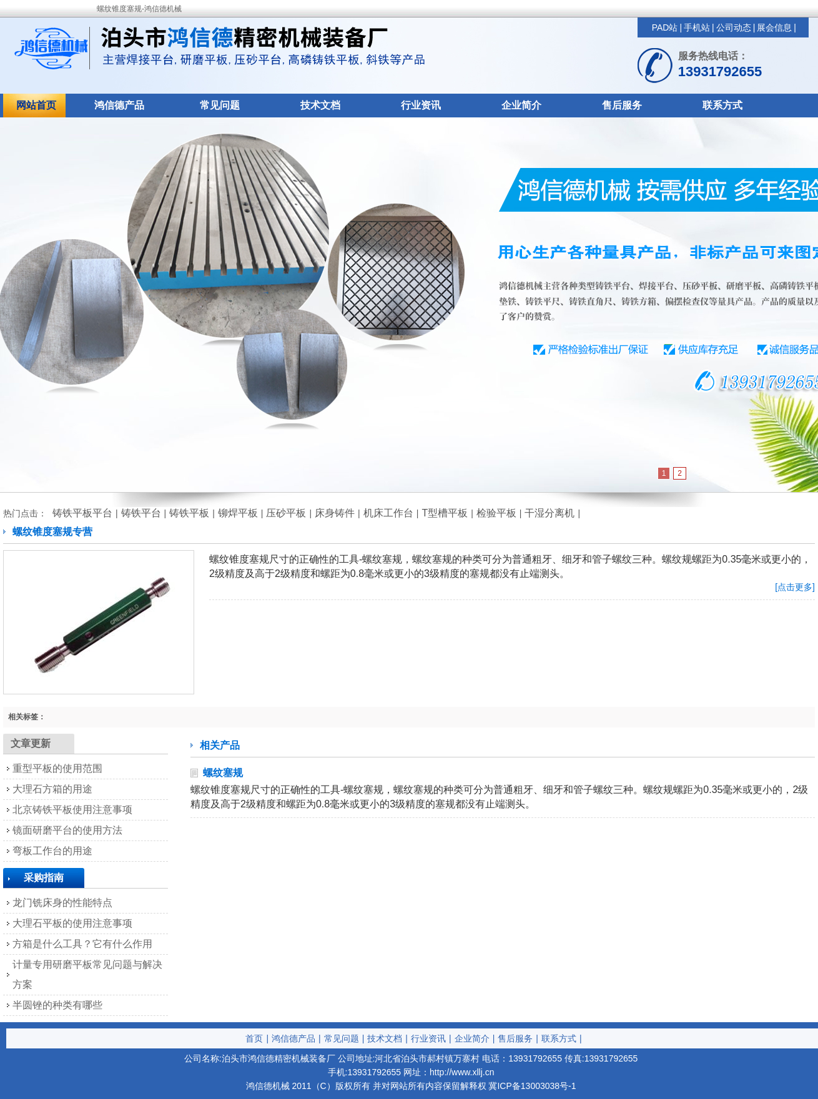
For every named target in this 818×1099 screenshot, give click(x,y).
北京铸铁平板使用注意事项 (72, 809)
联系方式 (722, 105)
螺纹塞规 (223, 772)
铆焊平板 (238, 513)
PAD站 (665, 27)
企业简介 (521, 105)
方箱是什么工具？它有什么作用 (82, 944)
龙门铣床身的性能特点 (62, 902)
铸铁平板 (189, 513)
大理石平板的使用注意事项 (72, 923)
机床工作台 (388, 513)
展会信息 (774, 27)
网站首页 (36, 105)
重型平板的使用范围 (57, 768)
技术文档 (320, 105)
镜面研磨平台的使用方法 (67, 830)
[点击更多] (795, 587)
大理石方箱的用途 (52, 789)
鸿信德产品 (119, 105)
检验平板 (496, 513)
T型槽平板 (444, 513)
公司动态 (733, 27)
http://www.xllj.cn (462, 1072)
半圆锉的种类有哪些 (57, 1005)
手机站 (697, 27)
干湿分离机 (549, 513)
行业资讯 (421, 105)
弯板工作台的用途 (52, 850)
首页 (254, 1038)
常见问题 (220, 105)
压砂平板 (286, 513)
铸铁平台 (141, 513)
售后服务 (622, 105)
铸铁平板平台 (82, 513)
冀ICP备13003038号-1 (532, 1086)
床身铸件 (335, 513)
